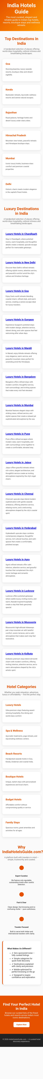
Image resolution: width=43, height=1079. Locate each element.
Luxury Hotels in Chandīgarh (21, 233)
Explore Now (22, 1025)
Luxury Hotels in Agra (18, 559)
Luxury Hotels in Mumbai (19, 405)
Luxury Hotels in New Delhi (20, 262)
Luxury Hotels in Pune (18, 433)
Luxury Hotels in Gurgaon (20, 319)
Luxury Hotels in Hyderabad (21, 528)
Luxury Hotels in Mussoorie (21, 622)
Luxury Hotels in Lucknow (20, 590)
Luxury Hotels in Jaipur (18, 462)
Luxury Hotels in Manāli (19, 348)
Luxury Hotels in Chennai (19, 493)
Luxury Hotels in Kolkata (19, 653)
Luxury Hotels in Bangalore (21, 376)
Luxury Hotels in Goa (17, 290)
